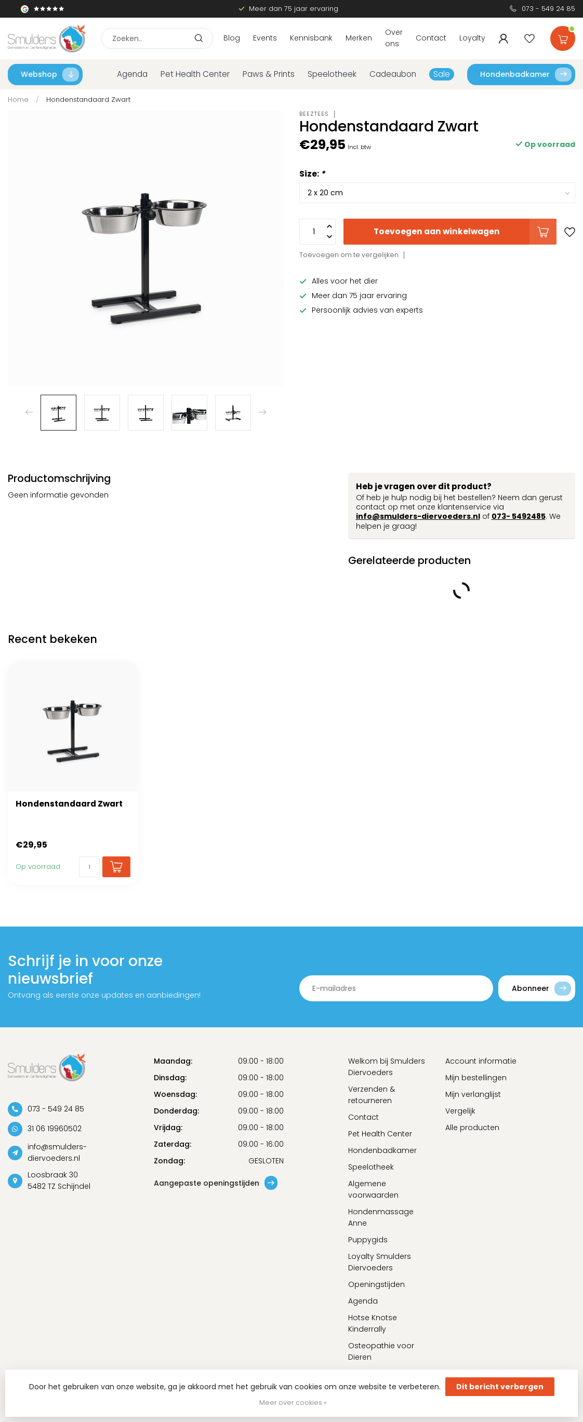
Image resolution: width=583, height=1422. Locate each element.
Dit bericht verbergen (500, 1386)
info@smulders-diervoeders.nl (418, 516)
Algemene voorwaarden (373, 1189)
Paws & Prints (269, 74)
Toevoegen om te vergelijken (349, 254)
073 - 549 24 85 (548, 9)
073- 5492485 (519, 516)
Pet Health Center (195, 74)
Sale (441, 74)
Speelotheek (332, 74)
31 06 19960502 (55, 1128)
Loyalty (472, 38)
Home (18, 99)
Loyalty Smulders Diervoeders (379, 1262)
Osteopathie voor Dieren (381, 1351)
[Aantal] (89, 866)
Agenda (132, 74)
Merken (359, 38)
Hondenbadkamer (526, 75)
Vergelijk (460, 1111)
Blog (231, 38)
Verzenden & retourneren (371, 1095)
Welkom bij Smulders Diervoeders (386, 1067)
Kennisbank (311, 38)
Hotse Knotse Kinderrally (372, 1323)
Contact (431, 38)
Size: (312, 173)
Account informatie (480, 1061)
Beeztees (314, 114)
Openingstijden (376, 1284)
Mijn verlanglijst (473, 1094)
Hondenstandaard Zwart (88, 99)
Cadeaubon (392, 74)
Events (265, 38)
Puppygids (368, 1240)
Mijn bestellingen (476, 1077)
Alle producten (472, 1127)
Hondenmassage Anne (381, 1217)
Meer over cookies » (293, 1402)
